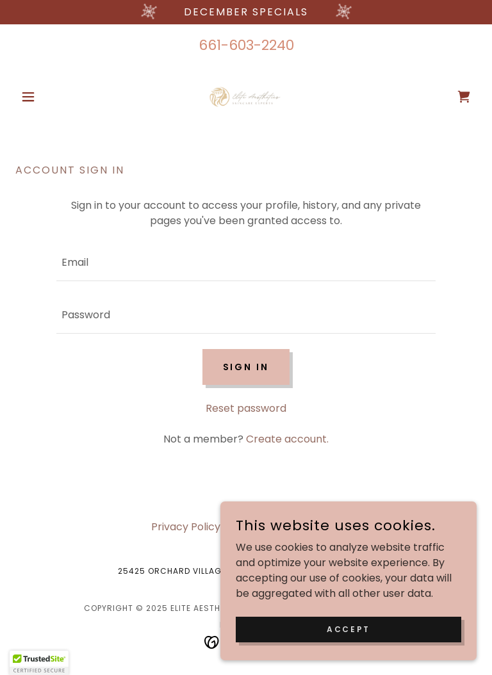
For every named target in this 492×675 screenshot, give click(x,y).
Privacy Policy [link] (185, 526)
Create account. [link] (287, 439)
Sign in (246, 367)
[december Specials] (246, 12)
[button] (50, 97)
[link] (246, 96)
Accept (348, 628)
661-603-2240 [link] (246, 45)
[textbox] (246, 262)
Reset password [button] (246, 408)
